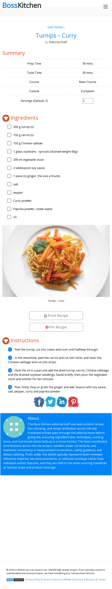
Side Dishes (55, 27)
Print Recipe (56, 315)
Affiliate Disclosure (73, 579)
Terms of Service (52, 579)
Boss (21, 5)
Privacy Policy (33, 579)
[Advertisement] (56, 518)
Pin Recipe (56, 327)
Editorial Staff (53, 418)
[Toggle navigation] (105, 6)
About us (90, 579)
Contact (102, 579)
